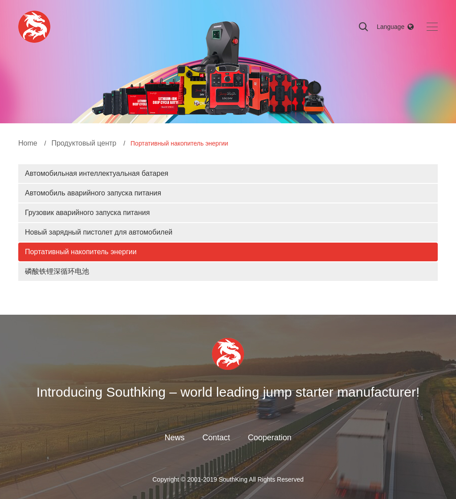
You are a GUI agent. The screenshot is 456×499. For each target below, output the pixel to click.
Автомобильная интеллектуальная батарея (96, 173)
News (174, 437)
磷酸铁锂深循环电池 (57, 271)
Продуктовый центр (83, 143)
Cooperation (269, 437)
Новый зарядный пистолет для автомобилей (98, 232)
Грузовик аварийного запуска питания (87, 212)
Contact (216, 437)
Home (27, 143)
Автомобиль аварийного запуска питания (93, 193)
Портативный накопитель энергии (81, 252)
